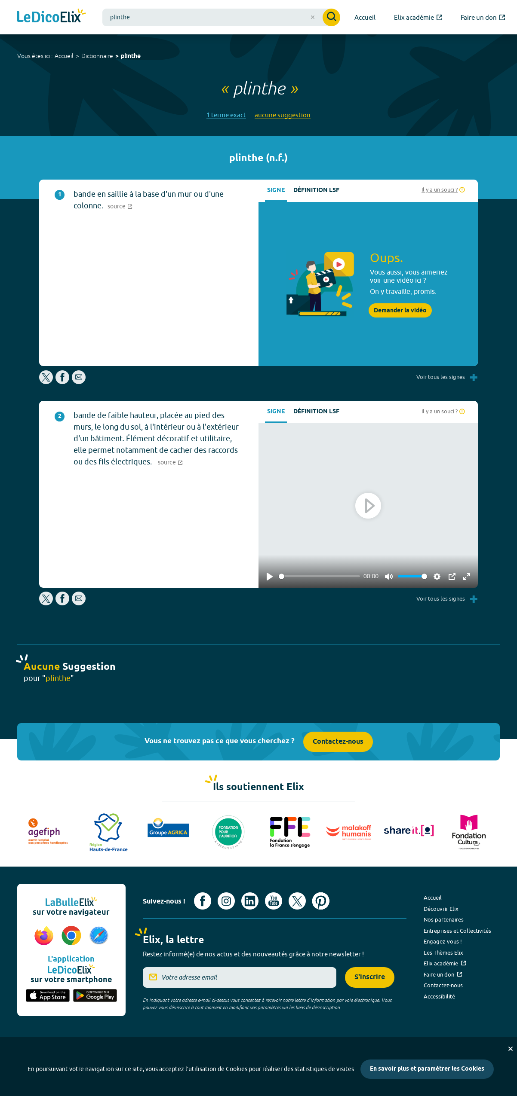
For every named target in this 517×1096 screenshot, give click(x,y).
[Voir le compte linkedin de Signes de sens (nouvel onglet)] (249, 901)
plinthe (131, 56)
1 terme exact (226, 115)
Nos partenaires (444, 919)
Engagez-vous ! (443, 941)
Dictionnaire (97, 55)
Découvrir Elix (441, 908)
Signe (276, 190)
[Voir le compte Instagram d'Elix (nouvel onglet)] (226, 901)
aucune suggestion (283, 115)
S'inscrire (369, 977)
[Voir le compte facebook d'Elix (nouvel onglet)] (202, 901)
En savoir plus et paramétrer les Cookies (427, 1069)
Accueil (64, 55)
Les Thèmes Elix (443, 952)
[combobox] (221, 17)
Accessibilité (439, 996)
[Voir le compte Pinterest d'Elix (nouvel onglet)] (320, 901)
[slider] (319, 576)
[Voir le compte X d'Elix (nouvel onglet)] (297, 901)
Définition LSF (316, 190)
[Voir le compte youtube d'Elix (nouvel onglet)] (273, 901)
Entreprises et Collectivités (457, 930)
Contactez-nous (338, 741)
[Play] (270, 576)
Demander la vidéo (400, 310)
